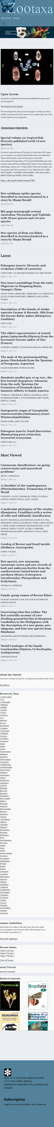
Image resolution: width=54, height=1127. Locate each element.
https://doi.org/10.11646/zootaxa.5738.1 (18, 180)
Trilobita (3, 900)
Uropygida (3, 905)
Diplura (2, 744)
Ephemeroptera (5, 759)
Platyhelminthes (5, 840)
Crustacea (3, 736)
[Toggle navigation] (4, 23)
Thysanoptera (5, 892)
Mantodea (3, 791)
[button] (3, 65)
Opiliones (3, 822)
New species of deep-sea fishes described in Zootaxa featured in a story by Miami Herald (24, 236)
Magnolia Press (25, 1084)
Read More (4, 685)
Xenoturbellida (5, 908)
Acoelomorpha (5, 702)
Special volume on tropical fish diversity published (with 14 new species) (23, 141)
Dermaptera (4, 741)
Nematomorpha (5, 809)
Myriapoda (3, 804)
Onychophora (5, 819)
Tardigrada (4, 887)
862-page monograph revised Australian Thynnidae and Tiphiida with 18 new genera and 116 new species (26, 216)
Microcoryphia (5, 798)
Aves (1, 718)
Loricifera (3, 786)
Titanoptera (4, 895)
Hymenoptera (5, 775)
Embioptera (4, 754)
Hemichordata (5, 770)
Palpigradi (3, 827)
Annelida (3, 710)
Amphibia (3, 707)
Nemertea (3, 812)
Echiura (2, 749)
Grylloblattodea (5, 765)
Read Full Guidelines (9, 938)
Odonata (3, 817)
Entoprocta (4, 757)
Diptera (2, 746)
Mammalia (3, 788)
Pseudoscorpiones (6, 853)
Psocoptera (4, 856)
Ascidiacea (4, 715)
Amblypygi (3, 705)
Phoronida (3, 832)
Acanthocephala (6, 697)
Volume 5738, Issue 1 (7, 956)
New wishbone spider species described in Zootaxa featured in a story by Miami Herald (24, 197)
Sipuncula (3, 879)
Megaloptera (4, 796)
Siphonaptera (5, 877)
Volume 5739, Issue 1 (7, 953)
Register (6, 18)
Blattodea (3, 720)
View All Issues (6, 960)
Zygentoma (4, 913)
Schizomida (4, 871)
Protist (2, 848)
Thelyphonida (5, 890)
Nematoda (3, 806)
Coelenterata (4, 731)
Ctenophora (4, 739)
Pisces (2, 838)
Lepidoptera (4, 783)
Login (16, 18)
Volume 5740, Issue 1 (7, 951)
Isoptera (3, 778)
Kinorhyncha (4, 780)
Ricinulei (3, 864)
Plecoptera (3, 843)
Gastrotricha (4, 762)
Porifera (3, 845)
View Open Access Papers (12, 106)
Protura (2, 851)
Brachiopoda (4, 726)
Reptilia (2, 866)
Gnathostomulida (6, 767)
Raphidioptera (5, 861)
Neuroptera (4, 814)
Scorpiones (4, 874)
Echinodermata (5, 752)
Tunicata (3, 903)
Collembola (4, 733)
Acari (2, 699)
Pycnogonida (4, 858)
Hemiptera (3, 772)
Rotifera (3, 869)
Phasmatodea (4, 830)
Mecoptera (3, 793)
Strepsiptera (4, 885)
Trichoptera (4, 898)
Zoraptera (3, 911)
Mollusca (3, 801)
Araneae (3, 713)
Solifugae (3, 882)
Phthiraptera (4, 835)
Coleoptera (4, 728)
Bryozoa (3, 723)
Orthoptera (4, 825)
